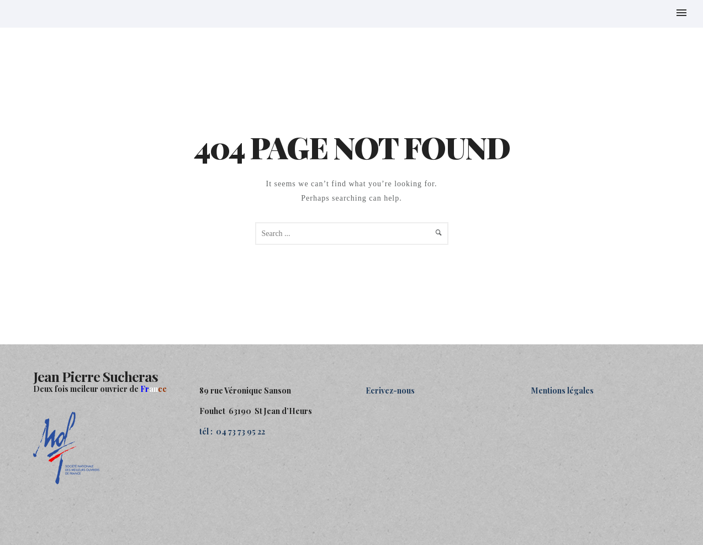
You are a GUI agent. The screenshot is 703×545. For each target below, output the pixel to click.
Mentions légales (562, 390)
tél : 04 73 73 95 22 (232, 431)
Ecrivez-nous (390, 390)
